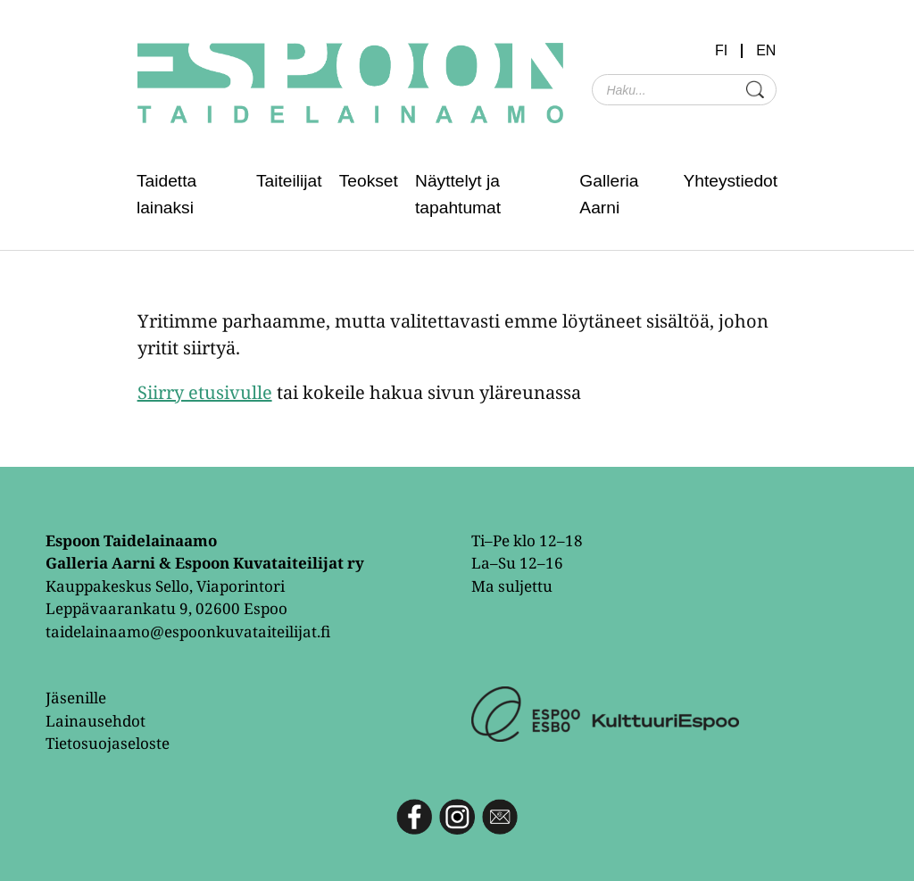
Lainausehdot (95, 721)
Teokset (368, 180)
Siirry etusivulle (204, 392)
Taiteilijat (289, 180)
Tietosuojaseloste (108, 743)
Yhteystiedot (730, 180)
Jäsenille (76, 697)
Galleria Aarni (608, 194)
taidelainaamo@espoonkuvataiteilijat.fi (188, 631)
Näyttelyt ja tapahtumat (458, 194)
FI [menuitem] (721, 51)
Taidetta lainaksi (166, 194)
